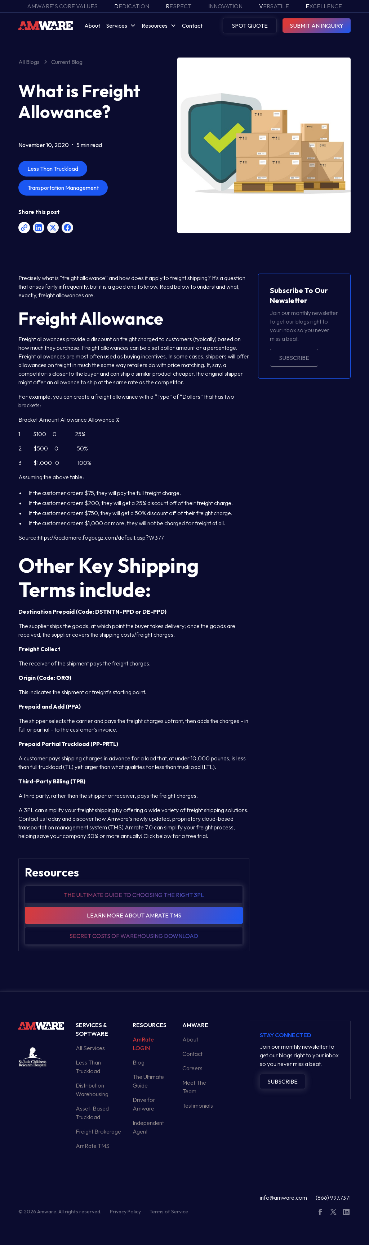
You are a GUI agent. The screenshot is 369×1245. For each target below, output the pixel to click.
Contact (192, 25)
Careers (192, 1068)
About (92, 25)
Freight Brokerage (98, 1131)
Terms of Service (169, 1211)
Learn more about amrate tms (134, 915)
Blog (139, 1062)
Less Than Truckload (88, 1067)
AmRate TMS (93, 1145)
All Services (90, 1048)
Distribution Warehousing (92, 1090)
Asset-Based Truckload (92, 1113)
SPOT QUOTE (250, 25)
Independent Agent (148, 1127)
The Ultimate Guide (148, 1081)
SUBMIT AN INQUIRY (316, 25)
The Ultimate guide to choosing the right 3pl (134, 894)
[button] (121, 25)
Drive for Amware (144, 1104)
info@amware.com (283, 1197)
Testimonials (197, 1105)
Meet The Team (194, 1087)
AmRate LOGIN (143, 1044)
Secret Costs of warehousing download (134, 935)
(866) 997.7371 (333, 1197)
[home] (45, 25)
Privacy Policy (125, 1211)
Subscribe (294, 357)
